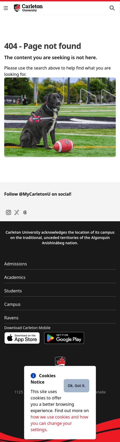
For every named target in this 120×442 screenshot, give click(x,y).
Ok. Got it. (76, 385)
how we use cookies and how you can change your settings (59, 423)
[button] (7, 8)
